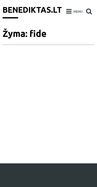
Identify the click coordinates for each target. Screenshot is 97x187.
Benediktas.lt (32, 9)
